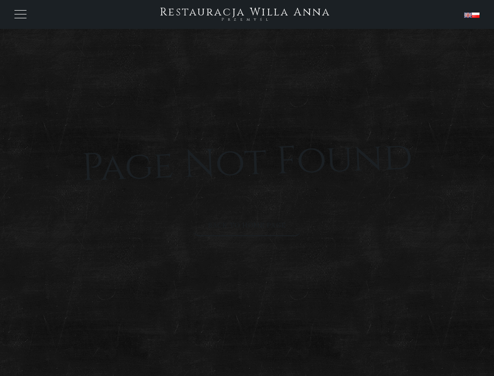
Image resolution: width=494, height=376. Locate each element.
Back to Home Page (247, 225)
